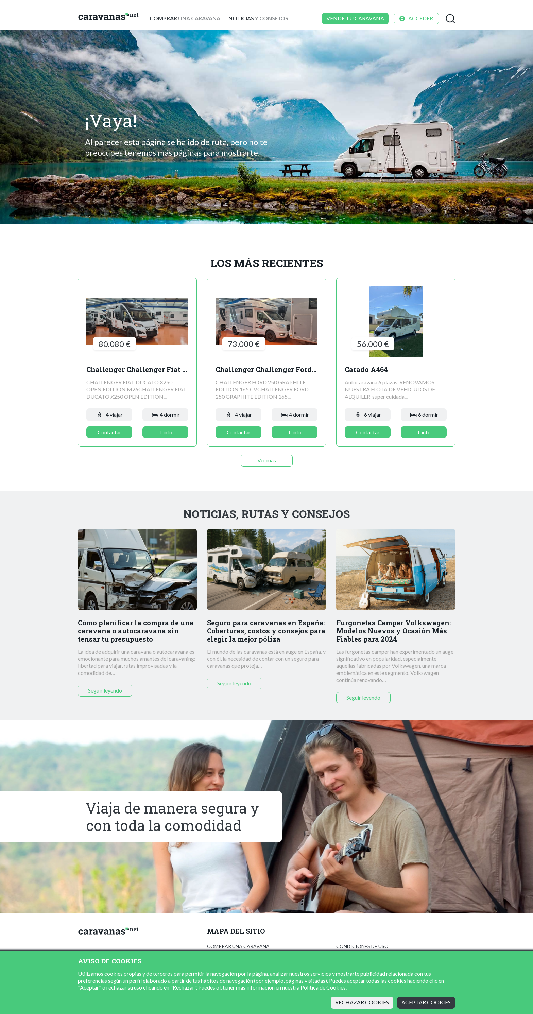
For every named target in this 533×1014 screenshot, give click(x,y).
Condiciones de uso (362, 946)
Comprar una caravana (238, 946)
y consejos (258, 18)
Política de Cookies (323, 987)
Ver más (266, 460)
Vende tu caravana (355, 18)
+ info (165, 432)
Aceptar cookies (426, 1002)
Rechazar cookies (362, 1002)
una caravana (185, 18)
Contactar (109, 432)
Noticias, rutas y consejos (266, 513)
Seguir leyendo (105, 690)
